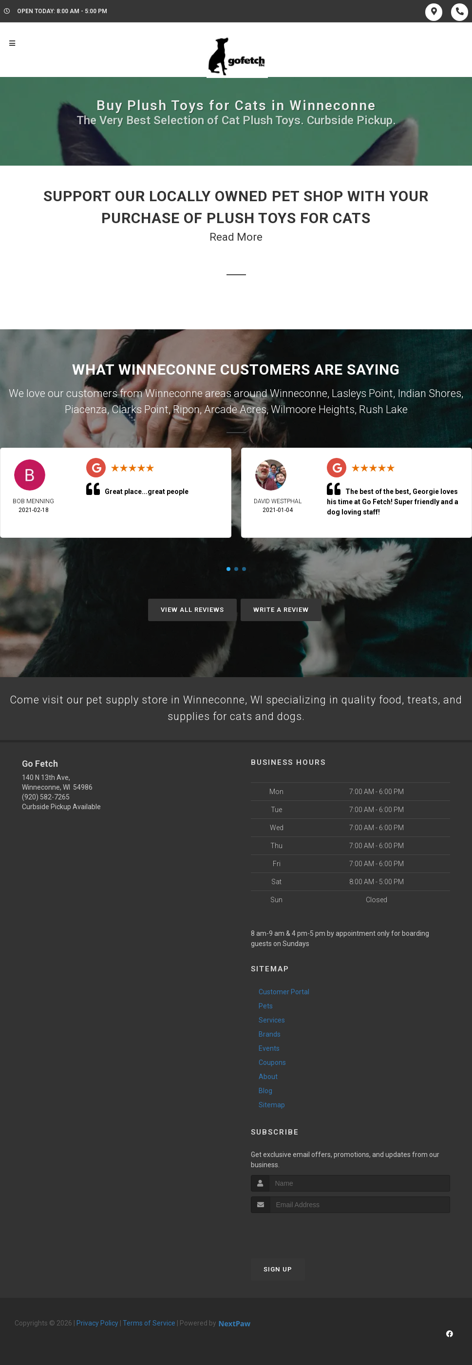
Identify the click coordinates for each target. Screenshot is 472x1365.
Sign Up (278, 1269)
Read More (236, 237)
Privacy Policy (97, 1323)
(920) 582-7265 (46, 797)
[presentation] (303, 1231)
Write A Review (281, 609)
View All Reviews (192, 609)
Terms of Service (149, 1323)
